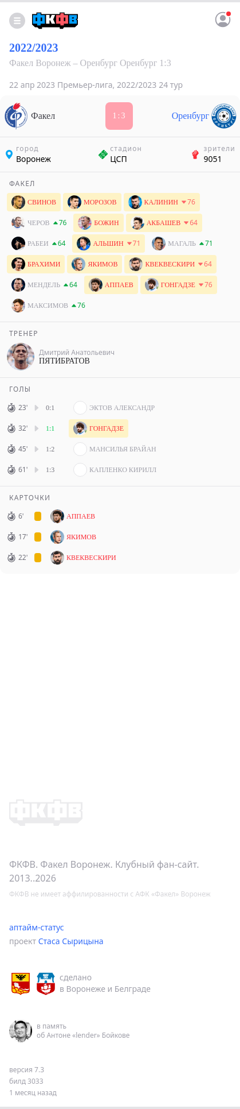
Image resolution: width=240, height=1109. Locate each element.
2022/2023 (33, 47)
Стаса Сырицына (71, 941)
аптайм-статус (36, 927)
